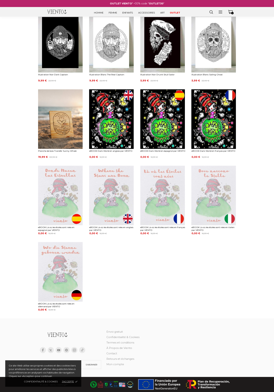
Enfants (127, 12)
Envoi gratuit (114, 331)
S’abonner (91, 364)
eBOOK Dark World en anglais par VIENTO (110, 151)
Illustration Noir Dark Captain (53, 74)
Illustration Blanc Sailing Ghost (207, 74)
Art (162, 12)
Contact (111, 353)
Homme (98, 12)
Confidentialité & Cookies (122, 337)
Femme (113, 12)
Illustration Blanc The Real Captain (106, 74)
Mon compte (115, 364)
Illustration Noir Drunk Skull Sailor (157, 74)
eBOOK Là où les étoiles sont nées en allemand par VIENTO (56, 305)
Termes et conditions (120, 342)
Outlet (175, 12)
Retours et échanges (120, 358)
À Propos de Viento (119, 348)
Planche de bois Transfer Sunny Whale (57, 151)
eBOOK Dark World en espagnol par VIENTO (162, 151)
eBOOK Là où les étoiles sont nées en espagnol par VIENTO (56, 228)
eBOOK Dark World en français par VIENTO (213, 151)
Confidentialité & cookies (41, 381)
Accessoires (146, 12)
